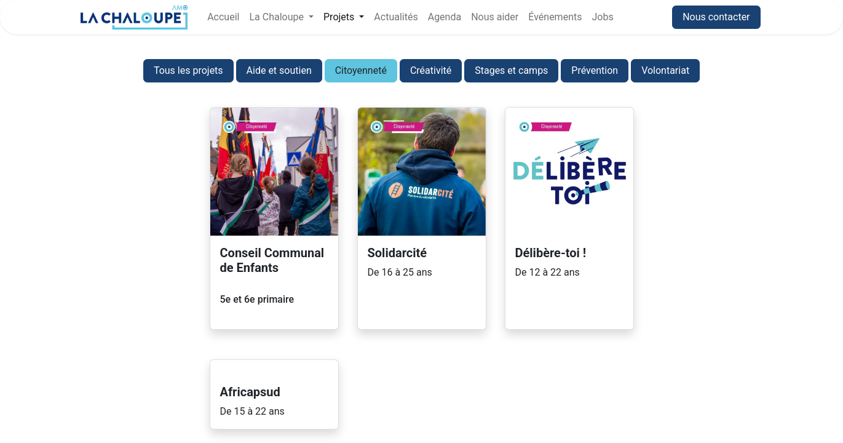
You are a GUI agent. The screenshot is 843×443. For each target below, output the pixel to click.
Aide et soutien (279, 70)
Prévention (594, 70)
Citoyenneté (361, 70)
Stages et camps (511, 70)
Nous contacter (716, 17)
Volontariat (665, 70)
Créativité (430, 70)
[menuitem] (223, 17)
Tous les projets (188, 70)
